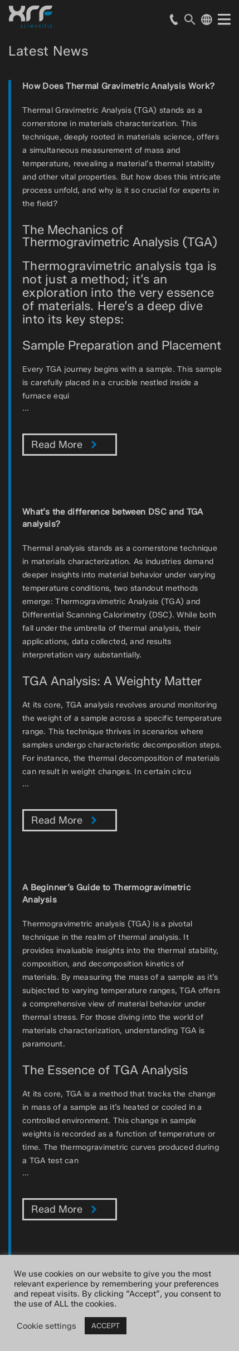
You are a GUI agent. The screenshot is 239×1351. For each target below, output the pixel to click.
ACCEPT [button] (105, 1325)
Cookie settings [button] (46, 1326)
